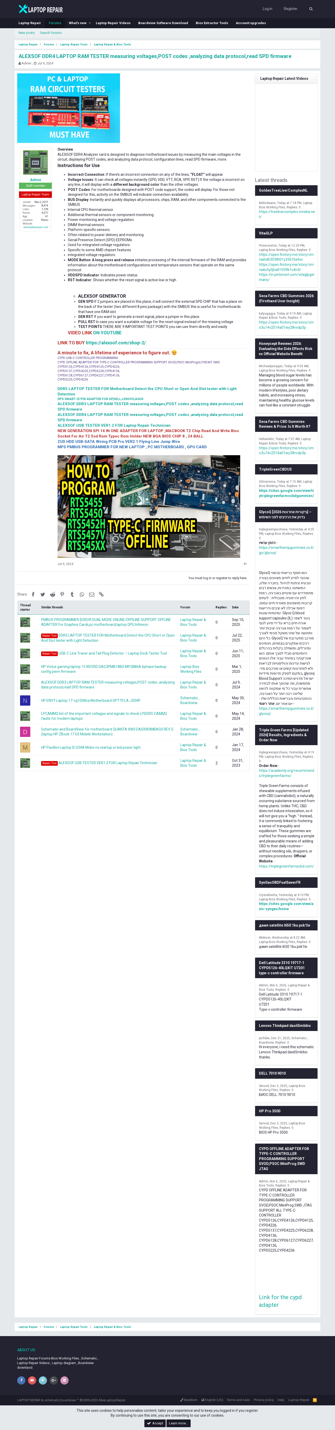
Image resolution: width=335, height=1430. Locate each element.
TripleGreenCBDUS (275, 469)
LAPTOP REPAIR (28, 1400)
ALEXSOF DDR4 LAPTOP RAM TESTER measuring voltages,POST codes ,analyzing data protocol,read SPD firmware (154, 56)
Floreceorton (268, 245)
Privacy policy (264, 1400)
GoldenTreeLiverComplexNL (283, 190)
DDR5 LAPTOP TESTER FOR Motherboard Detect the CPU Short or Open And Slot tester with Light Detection (108, 638)
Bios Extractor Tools (212, 23)
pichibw (264, 1038)
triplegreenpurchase (273, 529)
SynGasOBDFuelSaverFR (280, 882)
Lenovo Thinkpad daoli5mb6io (285, 1026)
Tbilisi (44, 220)
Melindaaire (267, 203)
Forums (55, 23)
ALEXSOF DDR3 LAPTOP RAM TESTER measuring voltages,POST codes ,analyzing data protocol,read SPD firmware (108, 684)
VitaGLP (266, 233)
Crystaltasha (268, 895)
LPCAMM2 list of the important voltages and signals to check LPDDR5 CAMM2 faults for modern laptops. (104, 716)
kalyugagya (267, 313)
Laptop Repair (29, 23)
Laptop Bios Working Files (277, 250)
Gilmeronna (267, 481)
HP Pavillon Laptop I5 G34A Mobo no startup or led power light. (91, 747)
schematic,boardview (60, 1400)
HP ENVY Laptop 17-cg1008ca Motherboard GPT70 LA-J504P (91, 700)
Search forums (51, 33)
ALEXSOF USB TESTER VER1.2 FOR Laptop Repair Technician (99, 763)
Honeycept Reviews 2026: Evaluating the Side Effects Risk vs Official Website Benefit (285, 349)
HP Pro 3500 (269, 1111)
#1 (245, 564)
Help (280, 1400)
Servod (264, 1086)
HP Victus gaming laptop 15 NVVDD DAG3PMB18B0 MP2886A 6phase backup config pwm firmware (103, 669)
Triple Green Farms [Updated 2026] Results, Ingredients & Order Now (284, 735)
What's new (78, 23)
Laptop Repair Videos (113, 23)
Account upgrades (251, 23)
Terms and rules (238, 1400)
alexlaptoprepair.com (35, 227)
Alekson (265, 937)
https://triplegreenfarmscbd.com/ (286, 866)
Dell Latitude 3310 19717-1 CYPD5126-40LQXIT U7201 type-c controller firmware (282, 968)
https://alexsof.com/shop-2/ (116, 342)
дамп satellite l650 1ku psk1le (284, 925)
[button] (90, 23)
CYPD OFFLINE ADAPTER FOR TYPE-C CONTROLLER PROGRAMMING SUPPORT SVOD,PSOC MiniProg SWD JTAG (284, 1159)
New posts (26, 33)
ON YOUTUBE (107, 332)
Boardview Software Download (163, 23)
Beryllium (189, 1400)
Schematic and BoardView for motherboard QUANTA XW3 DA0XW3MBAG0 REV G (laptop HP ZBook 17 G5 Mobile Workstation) (107, 731)
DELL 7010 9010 (272, 1073)
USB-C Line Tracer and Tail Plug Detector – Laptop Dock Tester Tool (104, 653)
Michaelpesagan (271, 366)
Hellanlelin (266, 439)
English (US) (212, 1400)
